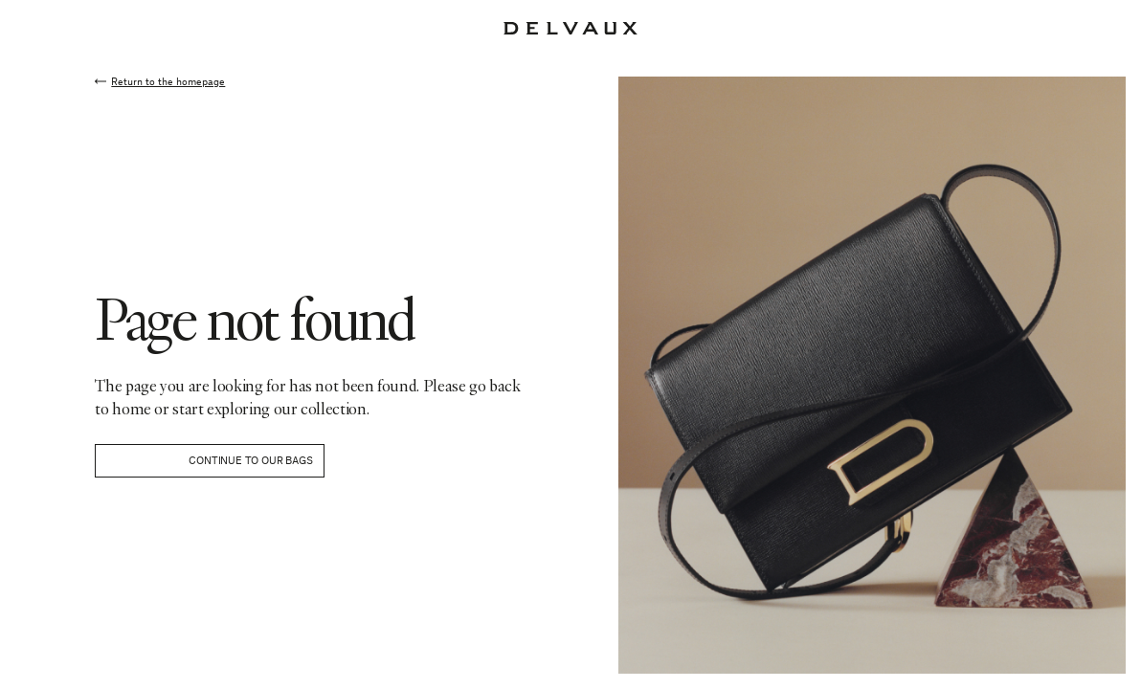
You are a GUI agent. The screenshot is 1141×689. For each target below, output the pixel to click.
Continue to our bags (250, 460)
